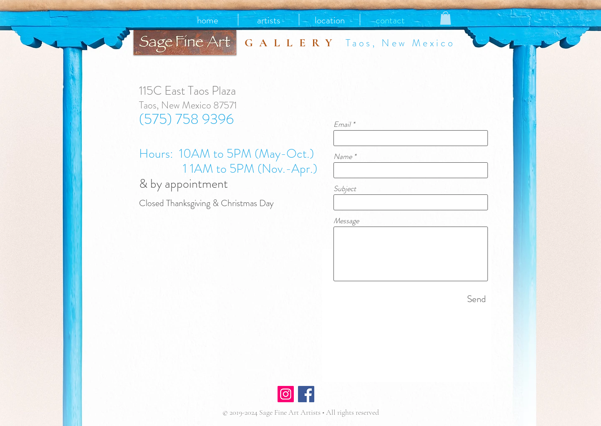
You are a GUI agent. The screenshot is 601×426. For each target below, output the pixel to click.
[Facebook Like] (341, 395)
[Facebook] (306, 394)
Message (346, 220)
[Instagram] (286, 394)
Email (342, 124)
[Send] (476, 299)
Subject (344, 188)
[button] (445, 18)
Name (342, 156)
